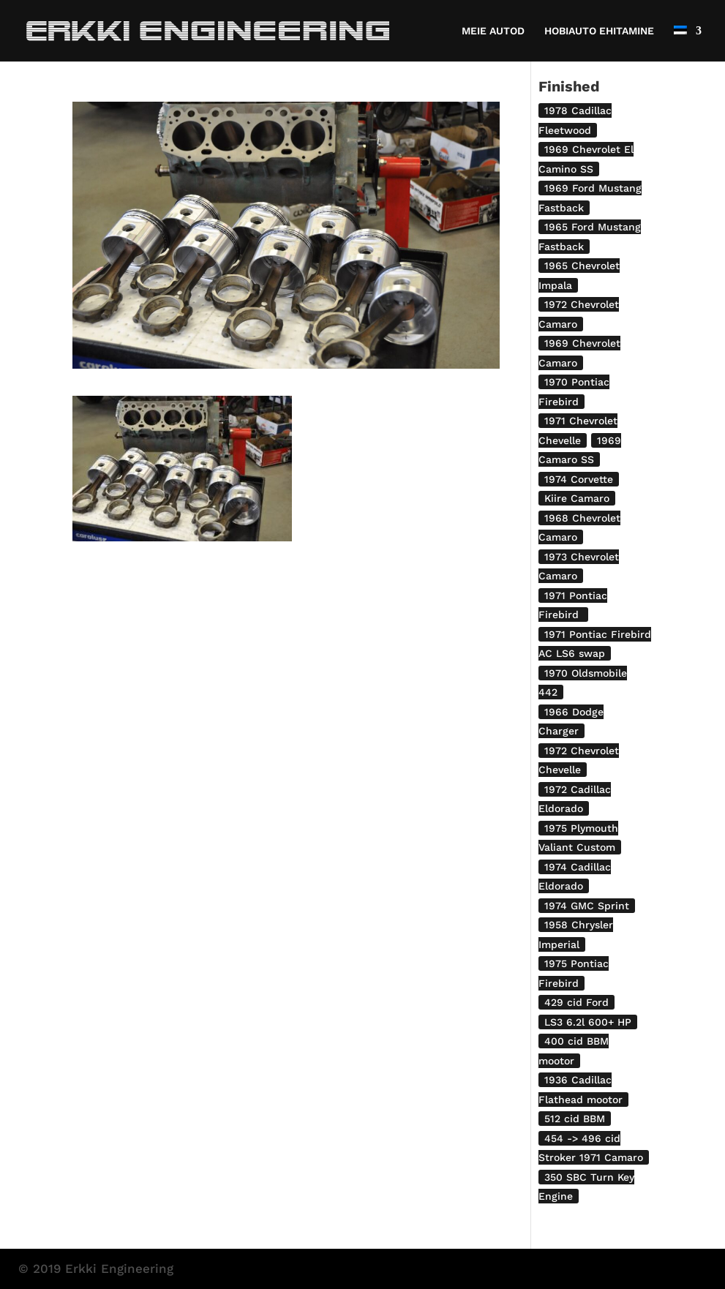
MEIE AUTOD (493, 31)
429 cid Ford (576, 1002)
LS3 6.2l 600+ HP (587, 1022)
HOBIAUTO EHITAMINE (599, 31)
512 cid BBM (574, 1118)
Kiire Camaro (576, 498)
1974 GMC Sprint (586, 906)
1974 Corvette (578, 479)
